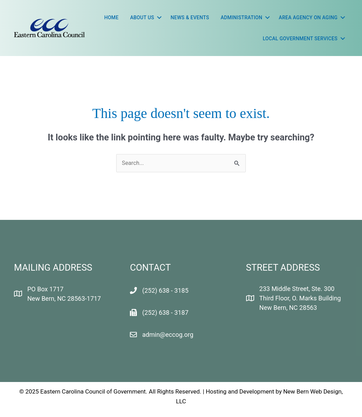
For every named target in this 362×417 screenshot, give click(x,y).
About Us (142, 17)
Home (111, 17)
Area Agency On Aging (308, 17)
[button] (159, 17)
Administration (241, 17)
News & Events (189, 17)
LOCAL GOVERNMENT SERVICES (300, 38)
